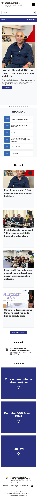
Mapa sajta (14, 486)
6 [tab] (20, 108)
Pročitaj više (7, 88)
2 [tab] (12, 108)
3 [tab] (14, 108)
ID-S (25, 495)
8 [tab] (23, 108)
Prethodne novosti (18, 332)
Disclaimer (24, 486)
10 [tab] (27, 108)
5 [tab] (18, 108)
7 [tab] (21, 108)
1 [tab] (10, 108)
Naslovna (4, 20)
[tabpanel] (18, 57)
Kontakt (5, 486)
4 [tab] (16, 108)
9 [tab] (25, 108)
